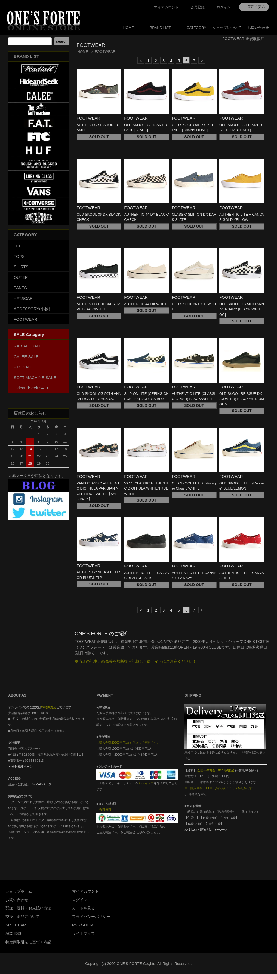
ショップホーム (18, 891)
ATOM (88, 925)
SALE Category (29, 334)
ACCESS (13, 933)
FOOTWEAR (105, 52)
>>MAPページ (41, 784)
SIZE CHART (16, 925)
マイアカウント (166, 7)
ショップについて (227, 28)
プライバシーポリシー (91, 916)
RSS (76, 925)
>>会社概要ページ (20, 766)
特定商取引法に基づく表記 (28, 942)
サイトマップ (83, 933)
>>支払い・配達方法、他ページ (205, 829)
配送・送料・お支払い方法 (28, 908)
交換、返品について (22, 916)
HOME (128, 28)
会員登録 (197, 7)
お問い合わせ (258, 28)
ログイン (224, 7)
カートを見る (83, 908)
